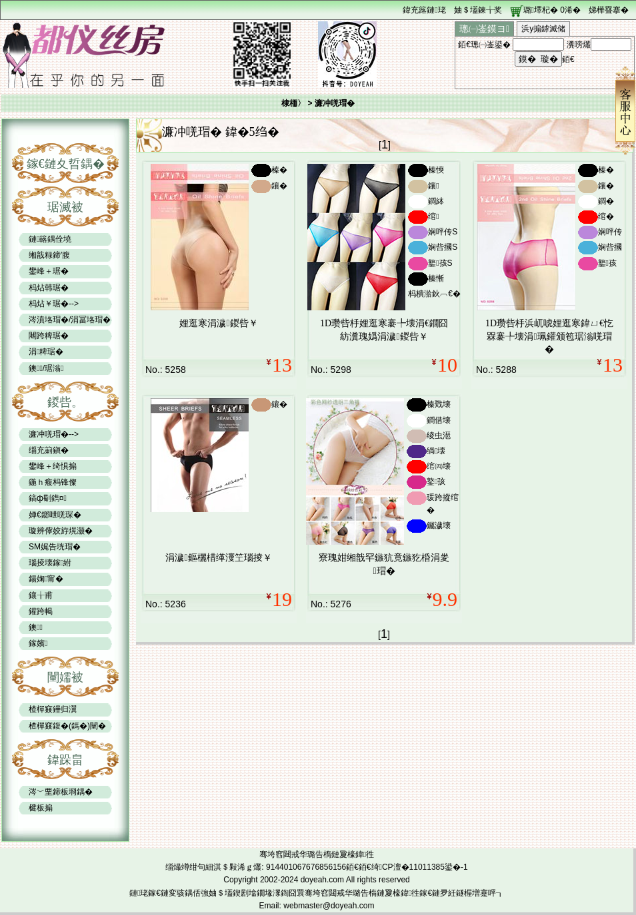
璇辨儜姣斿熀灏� (61, 530)
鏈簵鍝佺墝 (50, 239)
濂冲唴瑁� (49, 434)
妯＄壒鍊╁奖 (478, 10)
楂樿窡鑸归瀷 (53, 709)
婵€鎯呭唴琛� (55, 514)
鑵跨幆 (41, 611)
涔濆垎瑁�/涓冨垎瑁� (70, 319)
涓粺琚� (46, 351)
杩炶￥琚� (49, 303)
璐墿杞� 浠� (552, 10)
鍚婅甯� (46, 578)
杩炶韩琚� (49, 287)
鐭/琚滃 (46, 368)
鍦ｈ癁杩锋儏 (53, 482)
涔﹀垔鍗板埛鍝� (61, 791)
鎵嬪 (38, 643)
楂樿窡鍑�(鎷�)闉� (67, 726)
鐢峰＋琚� (49, 271)
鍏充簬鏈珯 (424, 10)
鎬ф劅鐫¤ (48, 498)
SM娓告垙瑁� (55, 546)
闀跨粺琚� (49, 335)
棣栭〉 (293, 103)
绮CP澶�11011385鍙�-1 (419, 867)
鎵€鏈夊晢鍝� (66, 163)
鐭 (36, 627)
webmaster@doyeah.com (328, 905)
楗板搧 (41, 807)
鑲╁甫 (41, 595)
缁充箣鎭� (49, 450)
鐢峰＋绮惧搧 (53, 466)
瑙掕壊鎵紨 (50, 562)
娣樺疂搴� (609, 10)
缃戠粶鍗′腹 (49, 255)
